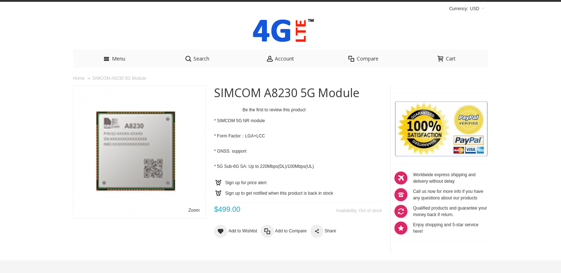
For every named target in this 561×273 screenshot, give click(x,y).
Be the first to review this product (274, 122)
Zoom (194, 223)
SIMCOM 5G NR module (241, 133)
